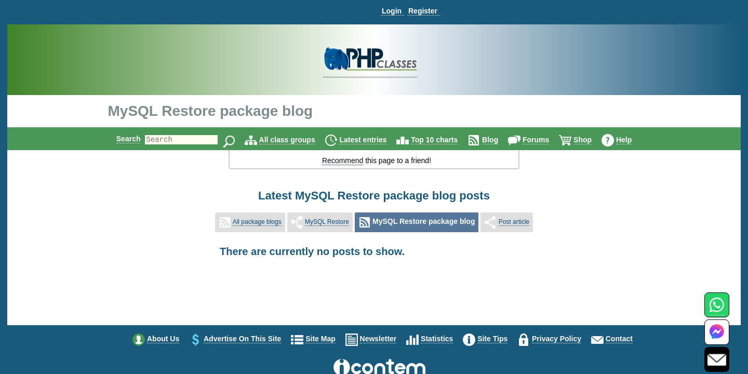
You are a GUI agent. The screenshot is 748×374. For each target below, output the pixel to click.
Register (422, 11)
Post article (514, 221)
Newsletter (378, 339)
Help (632, 140)
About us (163, 339)
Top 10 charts (443, 140)
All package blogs (257, 221)
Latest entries (371, 140)
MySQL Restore (327, 221)
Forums (544, 140)
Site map (320, 339)
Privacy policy (556, 339)
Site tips (492, 339)
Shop (591, 140)
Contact (619, 339)
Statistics (437, 339)
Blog (499, 140)
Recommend (342, 160)
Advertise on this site (242, 339)
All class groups (296, 140)
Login (392, 11)
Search (120, 139)
